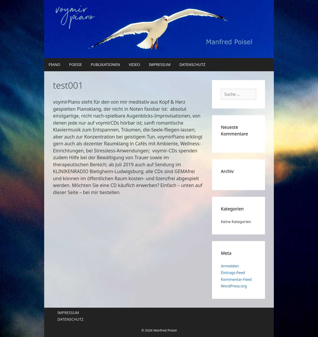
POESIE (75, 64)
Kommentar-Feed (236, 279)
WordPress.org (234, 285)
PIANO (54, 64)
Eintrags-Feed (233, 272)
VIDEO (134, 64)
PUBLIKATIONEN (105, 64)
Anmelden (230, 265)
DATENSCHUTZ (192, 64)
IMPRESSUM (159, 64)
